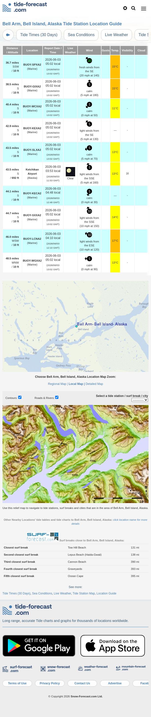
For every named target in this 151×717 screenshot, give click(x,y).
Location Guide (107, 593)
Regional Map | (58, 384)
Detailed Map (94, 384)
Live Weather (116, 35)
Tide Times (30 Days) (38, 35)
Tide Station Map (84, 593)
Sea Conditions (81, 35)
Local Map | (77, 384)
